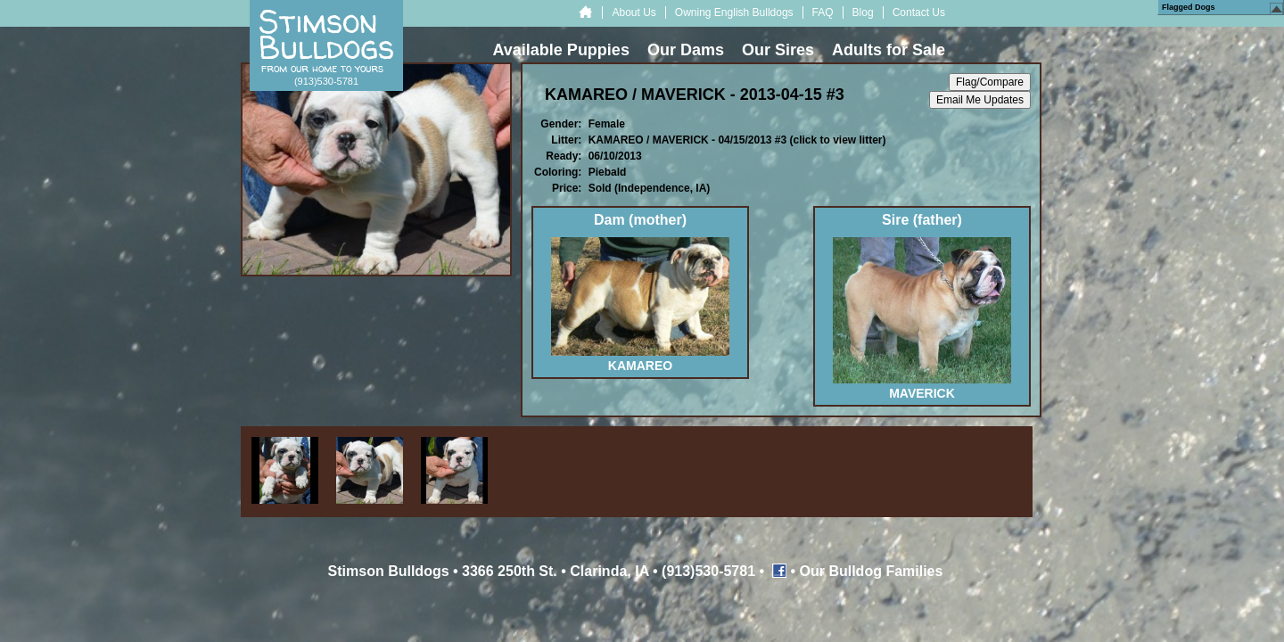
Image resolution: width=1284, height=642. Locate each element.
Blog (863, 12)
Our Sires (778, 50)
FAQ (823, 12)
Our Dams (685, 50)
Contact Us (919, 12)
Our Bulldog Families (871, 571)
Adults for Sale (888, 50)
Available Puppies (561, 50)
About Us (633, 12)
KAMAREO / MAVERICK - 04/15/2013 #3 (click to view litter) (737, 140)
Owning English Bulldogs (734, 12)
